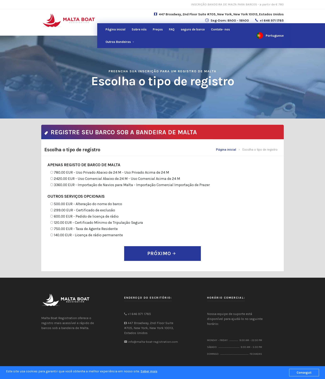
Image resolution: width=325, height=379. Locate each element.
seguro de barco (193, 29)
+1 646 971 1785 (272, 20)
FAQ (172, 29)
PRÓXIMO (161, 253)
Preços (158, 29)
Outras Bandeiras (118, 42)
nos (220, 29)
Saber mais (149, 371)
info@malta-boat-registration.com (153, 342)
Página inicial (115, 29)
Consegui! (304, 372)
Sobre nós (139, 29)
